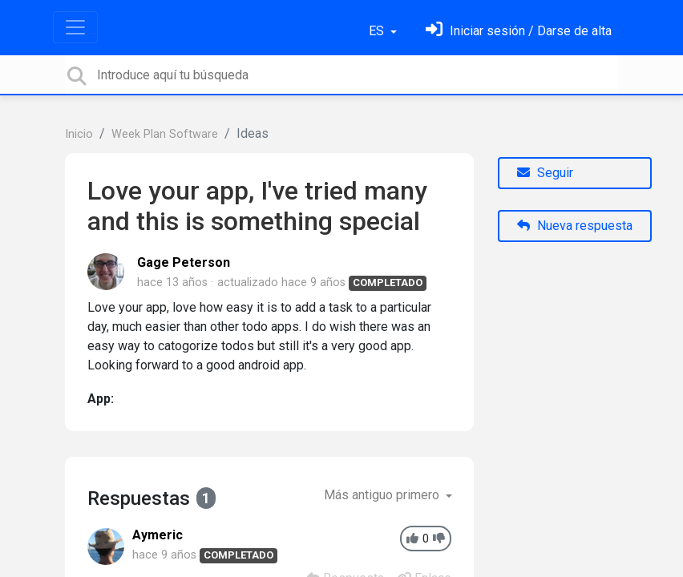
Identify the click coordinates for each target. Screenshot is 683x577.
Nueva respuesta (574, 225)
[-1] (439, 539)
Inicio (79, 134)
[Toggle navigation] (75, 27)
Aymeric (157, 535)
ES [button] (378, 30)
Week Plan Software (164, 134)
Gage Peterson (183, 262)
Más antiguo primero (383, 494)
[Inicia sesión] (518, 30)
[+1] (412, 539)
